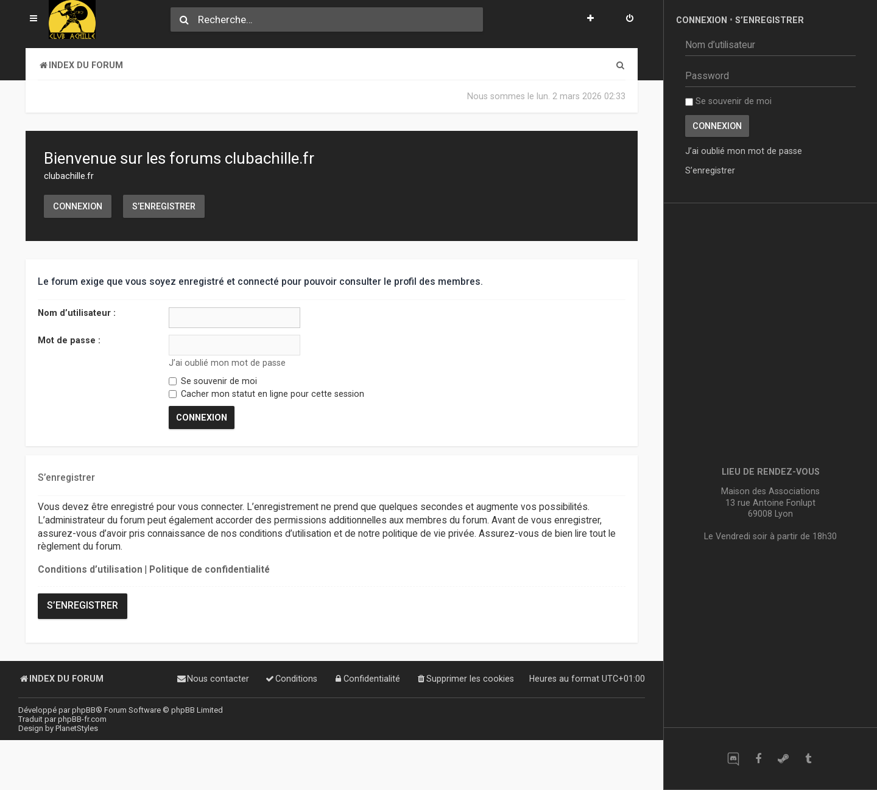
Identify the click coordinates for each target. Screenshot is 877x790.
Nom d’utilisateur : (77, 313)
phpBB (84, 710)
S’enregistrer (163, 206)
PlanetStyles (76, 728)
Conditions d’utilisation (90, 569)
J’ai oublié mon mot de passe (227, 363)
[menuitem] (630, 19)
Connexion (77, 206)
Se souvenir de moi (213, 381)
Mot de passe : (69, 340)
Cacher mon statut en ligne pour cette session (266, 394)
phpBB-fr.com (82, 719)
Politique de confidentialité (209, 569)
